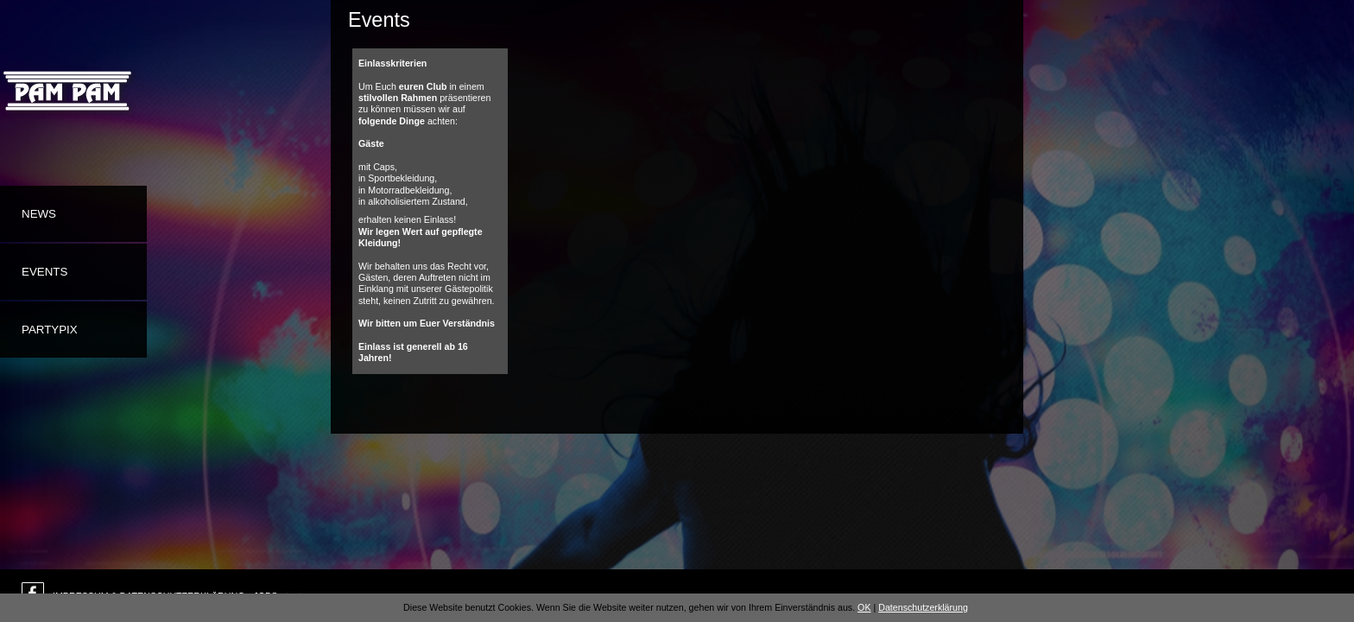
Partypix (50, 329)
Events (44, 271)
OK (863, 607)
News (39, 213)
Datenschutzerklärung (923, 607)
